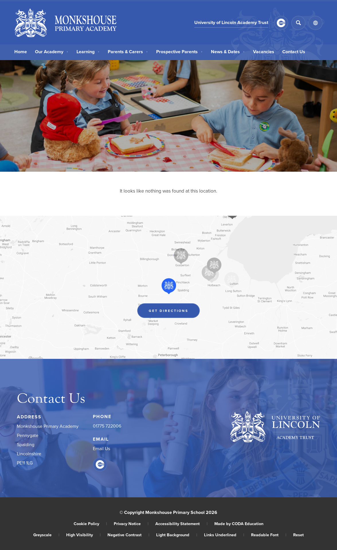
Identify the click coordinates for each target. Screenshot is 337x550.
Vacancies (263, 51)
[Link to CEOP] (281, 23)
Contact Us (293, 51)
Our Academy (51, 51)
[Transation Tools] (315, 23)
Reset (298, 535)
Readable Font (268, 535)
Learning (88, 51)
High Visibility (83, 535)
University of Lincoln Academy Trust (231, 22)
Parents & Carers (128, 51)
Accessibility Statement (181, 524)
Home (20, 51)
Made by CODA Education (238, 524)
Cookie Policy (90, 524)
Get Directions (168, 310)
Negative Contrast (128, 535)
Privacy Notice (131, 524)
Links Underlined (224, 535)
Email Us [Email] (101, 448)
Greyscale (46, 535)
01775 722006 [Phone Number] (107, 426)
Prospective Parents (179, 51)
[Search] (298, 23)
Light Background (176, 535)
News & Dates (228, 51)
